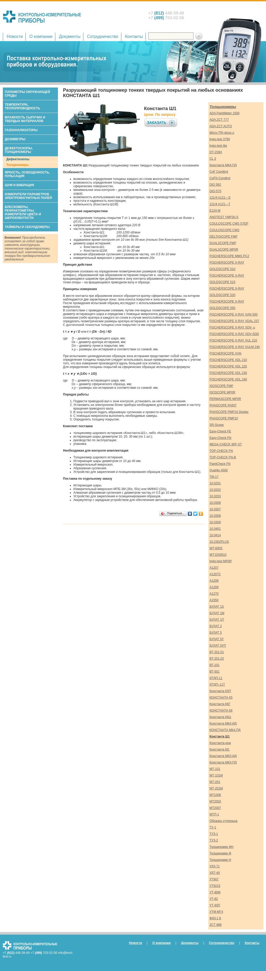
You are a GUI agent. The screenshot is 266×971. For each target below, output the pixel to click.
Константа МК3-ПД (223, 762)
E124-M (215, 210)
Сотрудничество (102, 36)
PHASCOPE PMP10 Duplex (229, 412)
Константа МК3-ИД (223, 756)
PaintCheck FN (220, 464)
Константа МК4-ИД (223, 723)
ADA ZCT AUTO (221, 126)
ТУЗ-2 (214, 840)
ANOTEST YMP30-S (224, 217)
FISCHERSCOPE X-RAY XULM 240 (235, 347)
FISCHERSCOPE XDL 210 (228, 360)
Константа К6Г (220, 704)
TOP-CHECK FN (221, 451)
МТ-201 (215, 782)
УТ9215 (215, 886)
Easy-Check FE (220, 431)
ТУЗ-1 (214, 834)
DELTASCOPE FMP (224, 236)
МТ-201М (216, 788)
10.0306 (215, 503)
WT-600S (216, 548)
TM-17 (214, 477)
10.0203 (215, 496)
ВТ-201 (215, 665)
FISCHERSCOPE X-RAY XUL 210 (233, 340)
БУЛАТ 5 (216, 632)
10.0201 (215, 483)
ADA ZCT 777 (219, 120)
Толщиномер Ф (220, 853)
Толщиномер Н (220, 860)
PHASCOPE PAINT (223, 405)
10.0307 (215, 509)
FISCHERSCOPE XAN (226, 353)
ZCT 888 (216, 925)
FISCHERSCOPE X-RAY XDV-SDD (234, 334)
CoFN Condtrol (220, 178)
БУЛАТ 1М (217, 613)
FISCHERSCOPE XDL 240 (228, 379)
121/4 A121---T (220, 204)
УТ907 (214, 879)
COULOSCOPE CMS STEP (229, 223)
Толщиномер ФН (222, 847)
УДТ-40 (215, 873)
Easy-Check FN (220, 438)
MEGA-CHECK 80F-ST (226, 444)
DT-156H (216, 152)
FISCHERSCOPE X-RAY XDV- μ (232, 327)
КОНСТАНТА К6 (221, 710)
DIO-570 (215, 191)
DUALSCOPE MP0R (224, 249)
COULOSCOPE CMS (225, 230)
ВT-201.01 (217, 652)
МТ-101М (216, 775)
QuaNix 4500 (219, 470)
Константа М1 (220, 749)
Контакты (134, 36)
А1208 (214, 580)
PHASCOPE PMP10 (224, 418)
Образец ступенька (224, 821)
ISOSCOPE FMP (221, 386)
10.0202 (215, 490)
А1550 (214, 600)
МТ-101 (215, 769)
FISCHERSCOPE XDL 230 (228, 373)
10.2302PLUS (219, 542)
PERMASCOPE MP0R (225, 399)
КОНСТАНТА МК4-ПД (225, 730)
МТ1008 (215, 795)
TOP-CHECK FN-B (223, 457)
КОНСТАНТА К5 (221, 697)
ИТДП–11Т (217, 684)
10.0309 (215, 522)
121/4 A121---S (220, 197)
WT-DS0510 (218, 555)
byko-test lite (218, 146)
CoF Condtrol (219, 171)
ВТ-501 (215, 671)
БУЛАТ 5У (217, 639)
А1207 (214, 568)
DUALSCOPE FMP (223, 243)
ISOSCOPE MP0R (222, 392)
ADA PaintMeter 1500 (225, 113)
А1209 (214, 587)
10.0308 (215, 516)
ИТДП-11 (216, 678)
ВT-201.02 (217, 658)
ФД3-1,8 (215, 918)
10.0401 (215, 529)
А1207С (215, 574)
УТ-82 (214, 899)
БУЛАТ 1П (217, 619)
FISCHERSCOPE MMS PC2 (229, 256)
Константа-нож (220, 743)
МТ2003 (215, 801)
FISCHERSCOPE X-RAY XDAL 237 (234, 321)
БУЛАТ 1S (217, 606)
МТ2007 (215, 808)
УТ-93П (215, 905)
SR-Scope (217, 425)
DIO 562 (215, 184)
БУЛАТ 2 (216, 626)
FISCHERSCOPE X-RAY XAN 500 (234, 314)
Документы (69, 36)
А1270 (214, 593)
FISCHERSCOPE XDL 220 (228, 366)
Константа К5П (220, 691)
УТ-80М (215, 892)
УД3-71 (215, 866)
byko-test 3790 (220, 139)
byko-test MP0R (221, 561)
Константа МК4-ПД (223, 165)
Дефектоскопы (18, 159)
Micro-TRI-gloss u (222, 133)
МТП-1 (214, 814)
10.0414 (215, 535)
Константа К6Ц (220, 717)
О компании (40, 36)
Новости (15, 36)
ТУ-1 (213, 827)
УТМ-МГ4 (216, 912)
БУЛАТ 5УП (218, 645)
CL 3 (213, 158)
